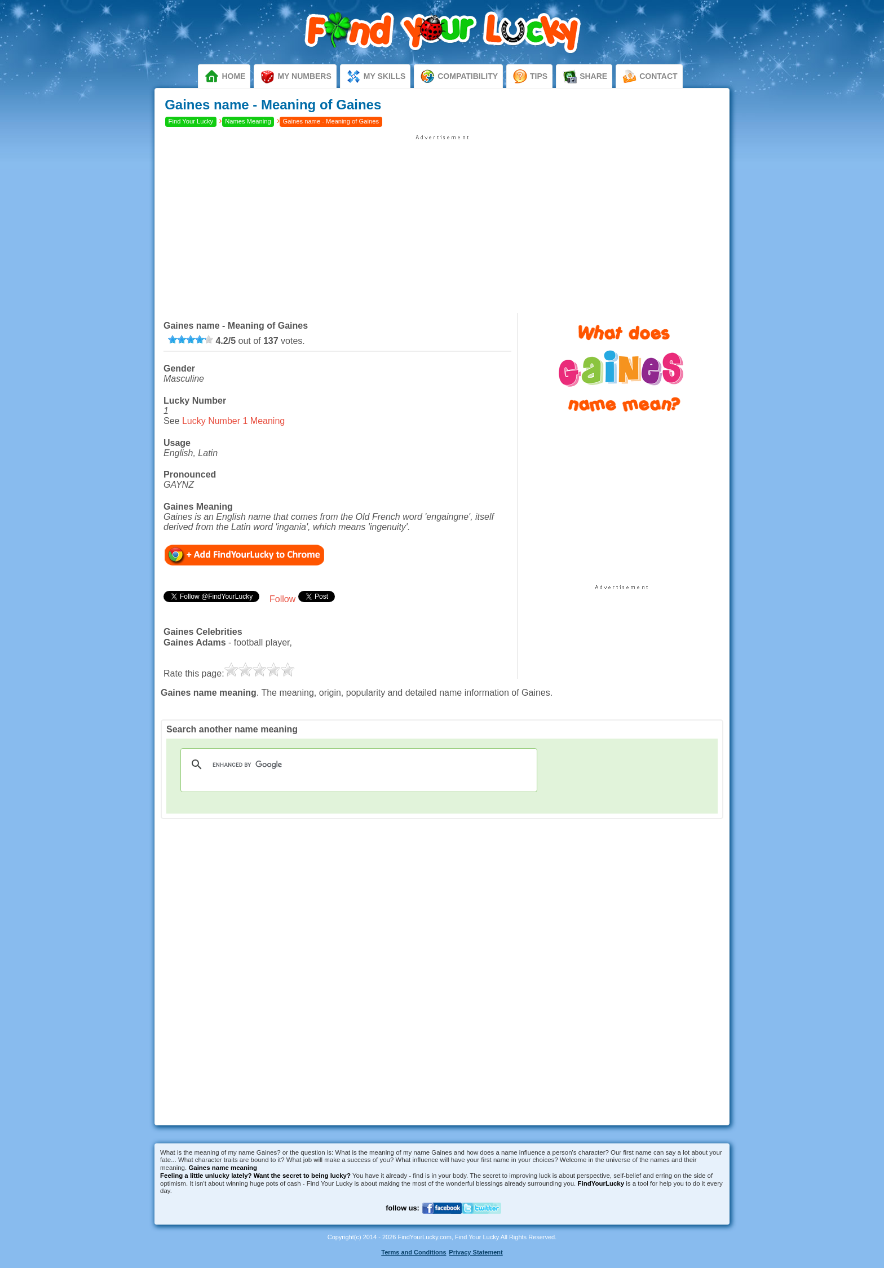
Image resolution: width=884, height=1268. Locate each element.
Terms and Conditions (413, 1252)
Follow (282, 599)
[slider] (190, 339)
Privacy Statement (475, 1252)
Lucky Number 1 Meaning (233, 421)
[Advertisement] (442, 220)
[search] (357, 764)
